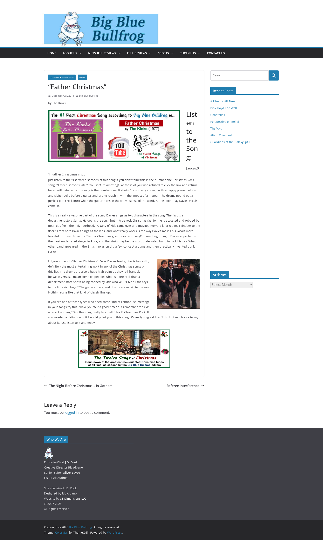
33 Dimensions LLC (73, 498)
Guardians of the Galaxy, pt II (230, 142)
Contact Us (216, 53)
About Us (70, 53)
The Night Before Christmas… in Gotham (78, 385)
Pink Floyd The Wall (223, 108)
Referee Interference (185, 385)
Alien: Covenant (221, 135)
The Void (216, 128)
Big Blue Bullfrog (88, 95)
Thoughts (188, 53)
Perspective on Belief (224, 122)
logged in (71, 412)
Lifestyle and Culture (62, 77)
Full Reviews (137, 53)
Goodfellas (217, 115)
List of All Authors (56, 478)
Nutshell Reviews (102, 53)
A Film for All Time (222, 101)
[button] (79, 53)
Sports (163, 53)
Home (51, 53)
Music (82, 77)
